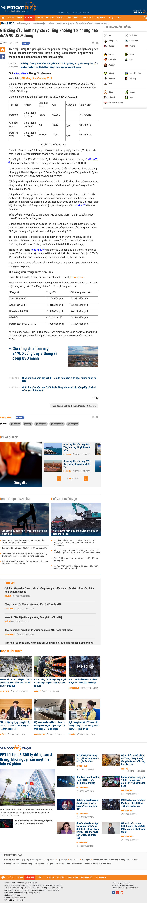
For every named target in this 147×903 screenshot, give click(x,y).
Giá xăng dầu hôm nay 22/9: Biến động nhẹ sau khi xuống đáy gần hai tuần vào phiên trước (59, 389)
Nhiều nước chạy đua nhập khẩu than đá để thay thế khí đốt (75, 532)
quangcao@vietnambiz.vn (128, 888)
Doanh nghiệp (82, 788)
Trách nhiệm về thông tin (14, 900)
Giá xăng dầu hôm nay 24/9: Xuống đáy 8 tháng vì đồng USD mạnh (34, 353)
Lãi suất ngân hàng (117, 860)
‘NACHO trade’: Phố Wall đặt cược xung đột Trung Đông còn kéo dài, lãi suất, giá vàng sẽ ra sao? (24, 554)
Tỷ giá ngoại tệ (27, 860)
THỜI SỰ (10, 18)
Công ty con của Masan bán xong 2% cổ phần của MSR (33, 604)
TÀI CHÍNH (50, 18)
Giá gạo (50, 864)
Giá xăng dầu (132, 860)
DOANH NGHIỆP (86, 18)
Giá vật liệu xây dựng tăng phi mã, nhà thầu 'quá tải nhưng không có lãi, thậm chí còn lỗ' (15, 725)
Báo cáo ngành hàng (81, 23)
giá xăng (27, 423)
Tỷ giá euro (62, 860)
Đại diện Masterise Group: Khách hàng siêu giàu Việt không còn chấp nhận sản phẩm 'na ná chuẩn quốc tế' (49, 590)
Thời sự (3, 734)
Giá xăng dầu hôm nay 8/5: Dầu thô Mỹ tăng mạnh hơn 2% (108, 464)
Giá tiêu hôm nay (100, 860)
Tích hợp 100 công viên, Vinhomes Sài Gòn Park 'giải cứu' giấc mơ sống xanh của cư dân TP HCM (49, 644)
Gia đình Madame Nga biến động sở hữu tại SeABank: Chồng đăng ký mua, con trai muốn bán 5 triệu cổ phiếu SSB (87, 830)
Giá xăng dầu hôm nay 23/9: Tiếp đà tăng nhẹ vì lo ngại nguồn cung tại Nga (59, 380)
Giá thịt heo (39, 864)
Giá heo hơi (74, 860)
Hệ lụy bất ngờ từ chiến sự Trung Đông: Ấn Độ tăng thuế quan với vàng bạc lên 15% (133, 760)
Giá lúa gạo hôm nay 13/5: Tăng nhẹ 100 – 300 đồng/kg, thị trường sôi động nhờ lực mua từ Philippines (75, 542)
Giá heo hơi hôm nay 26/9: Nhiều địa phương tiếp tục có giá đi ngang (51, 67)
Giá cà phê (86, 860)
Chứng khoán (10, 609)
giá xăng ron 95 (57, 423)
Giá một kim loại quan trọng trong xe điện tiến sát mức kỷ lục (76, 559)
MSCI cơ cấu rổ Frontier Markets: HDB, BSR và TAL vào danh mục (83, 681)
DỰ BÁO (19, 18)
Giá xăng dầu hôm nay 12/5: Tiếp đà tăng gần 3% (58, 446)
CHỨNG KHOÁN (72, 18)
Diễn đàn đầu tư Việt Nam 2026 (98, 864)
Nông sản (62, 23)
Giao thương (101, 23)
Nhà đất (8, 596)
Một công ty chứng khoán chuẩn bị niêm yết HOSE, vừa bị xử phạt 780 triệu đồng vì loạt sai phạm (49, 725)
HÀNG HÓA (29, 18)
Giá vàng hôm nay (11, 860)
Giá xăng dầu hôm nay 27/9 (36, 78)
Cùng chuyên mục (65, 499)
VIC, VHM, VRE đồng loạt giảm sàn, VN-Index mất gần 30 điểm (88, 758)
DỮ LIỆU (111, 18)
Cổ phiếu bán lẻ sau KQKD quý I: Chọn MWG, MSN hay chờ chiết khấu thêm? (133, 828)
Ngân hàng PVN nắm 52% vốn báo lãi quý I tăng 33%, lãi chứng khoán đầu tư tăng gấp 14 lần (84, 725)
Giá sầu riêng (26, 864)
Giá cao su (60, 864)
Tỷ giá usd (40, 860)
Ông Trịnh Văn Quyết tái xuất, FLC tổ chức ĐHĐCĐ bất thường (88, 780)
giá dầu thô (15, 423)
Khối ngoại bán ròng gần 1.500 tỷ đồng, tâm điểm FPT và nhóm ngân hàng (133, 781)
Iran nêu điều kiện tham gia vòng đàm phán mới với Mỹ (33, 617)
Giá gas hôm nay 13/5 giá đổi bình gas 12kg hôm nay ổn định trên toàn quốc (76, 567)
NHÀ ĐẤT (60, 18)
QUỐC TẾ (39, 18)
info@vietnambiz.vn (18, 898)
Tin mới (10, 583)
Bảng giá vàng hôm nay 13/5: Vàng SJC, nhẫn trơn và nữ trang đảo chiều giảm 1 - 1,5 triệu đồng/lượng (77, 551)
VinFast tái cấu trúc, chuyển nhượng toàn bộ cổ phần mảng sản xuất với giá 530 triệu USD (16, 682)
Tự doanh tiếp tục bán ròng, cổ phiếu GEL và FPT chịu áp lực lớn (34, 822)
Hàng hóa (7, 23)
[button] (59, 478)
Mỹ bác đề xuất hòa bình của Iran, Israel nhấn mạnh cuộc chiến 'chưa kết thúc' (25, 562)
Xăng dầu (20, 483)
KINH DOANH (100, 18)
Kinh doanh (4, 691)
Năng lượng (23, 23)
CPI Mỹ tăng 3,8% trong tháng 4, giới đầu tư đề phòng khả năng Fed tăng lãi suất (50, 682)
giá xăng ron (73, 423)
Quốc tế (8, 621)
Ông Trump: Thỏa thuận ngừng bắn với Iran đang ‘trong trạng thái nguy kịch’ (24, 541)
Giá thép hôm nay (11, 864)
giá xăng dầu (77, 277)
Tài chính (72, 734)
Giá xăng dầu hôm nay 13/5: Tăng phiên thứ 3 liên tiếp (24, 532)
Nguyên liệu (39, 23)
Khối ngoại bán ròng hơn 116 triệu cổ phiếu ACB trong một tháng (39, 630)
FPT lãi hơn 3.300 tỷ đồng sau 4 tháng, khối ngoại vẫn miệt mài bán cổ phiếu (26, 759)
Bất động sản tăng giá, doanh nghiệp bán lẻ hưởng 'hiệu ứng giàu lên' (87, 804)
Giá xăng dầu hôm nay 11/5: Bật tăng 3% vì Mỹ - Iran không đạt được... (58, 464)
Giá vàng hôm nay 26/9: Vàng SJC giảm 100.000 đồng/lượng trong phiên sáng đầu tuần (59, 63)
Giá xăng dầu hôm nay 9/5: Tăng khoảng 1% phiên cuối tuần (108, 447)
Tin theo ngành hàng (117, 26)
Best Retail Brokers (75, 864)
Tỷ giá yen (51, 860)
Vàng (51, 23)
